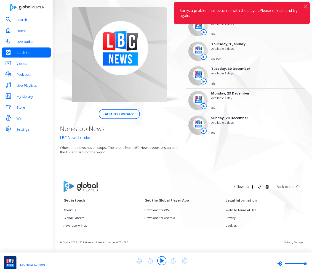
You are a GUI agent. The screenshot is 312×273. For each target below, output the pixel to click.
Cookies (231, 225)
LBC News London (75, 137)
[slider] (292, 263)
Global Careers (74, 218)
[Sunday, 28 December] (254, 133)
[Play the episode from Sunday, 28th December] (204, 131)
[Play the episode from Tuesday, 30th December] (204, 81)
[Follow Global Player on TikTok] (260, 189)
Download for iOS (156, 210)
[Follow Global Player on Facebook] (252, 189)
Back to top (289, 186)
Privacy (231, 218)
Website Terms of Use (241, 210)
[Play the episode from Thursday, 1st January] (204, 32)
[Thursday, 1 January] (254, 34)
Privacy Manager (294, 242)
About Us (70, 210)
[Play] (161, 260)
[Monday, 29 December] (254, 108)
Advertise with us (75, 225)
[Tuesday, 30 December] (254, 84)
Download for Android (159, 218)
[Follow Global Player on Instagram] (267, 189)
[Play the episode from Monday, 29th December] (204, 106)
